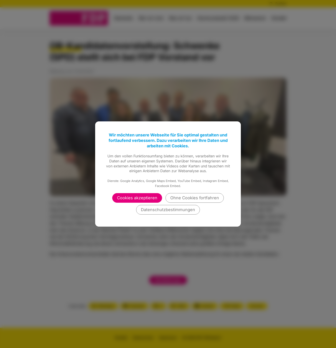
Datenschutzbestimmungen (168, 209)
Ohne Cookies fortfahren (194, 197)
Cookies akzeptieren (137, 197)
